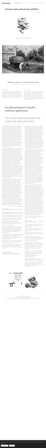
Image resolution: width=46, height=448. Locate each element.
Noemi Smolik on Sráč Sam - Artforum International (11, 253)
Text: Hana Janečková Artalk (7, 252)
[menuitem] (18, 3)
